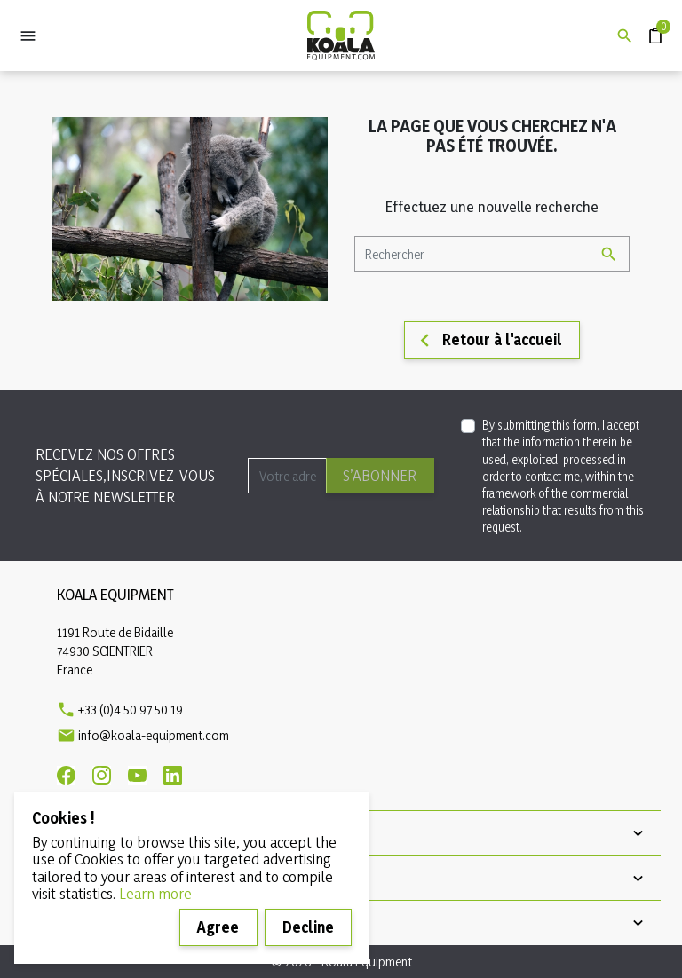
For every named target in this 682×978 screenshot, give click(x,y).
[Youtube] (137, 775)
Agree (218, 927)
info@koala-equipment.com (153, 735)
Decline (308, 927)
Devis (647, 27)
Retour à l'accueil (487, 340)
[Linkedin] (172, 775)
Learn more (155, 893)
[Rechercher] (492, 254)
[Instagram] (101, 775)
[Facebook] (66, 775)
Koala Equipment (115, 594)
